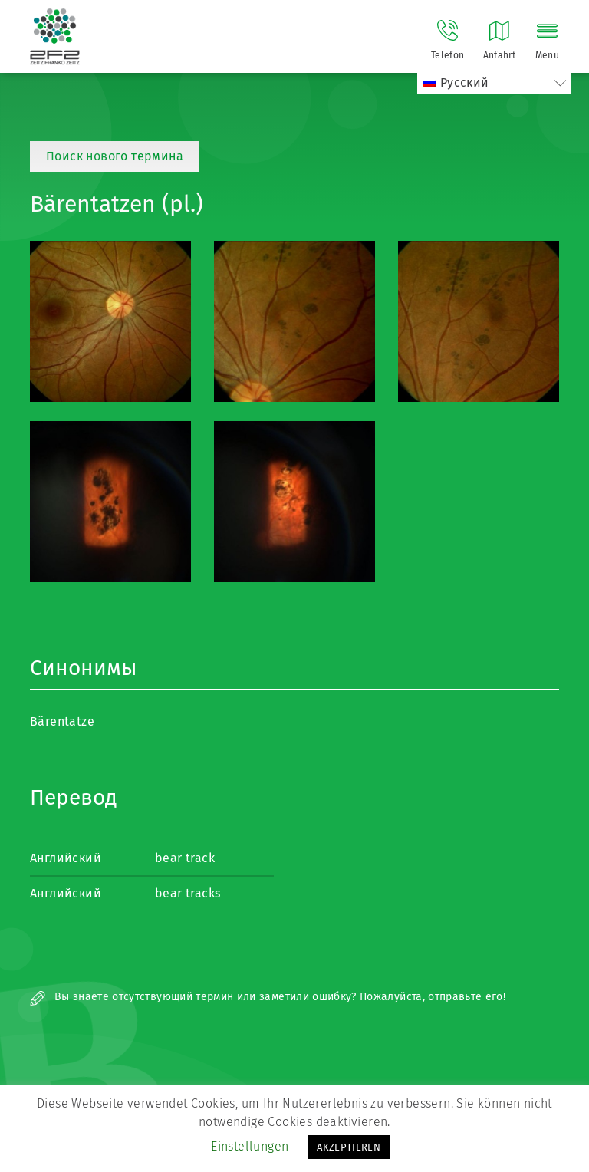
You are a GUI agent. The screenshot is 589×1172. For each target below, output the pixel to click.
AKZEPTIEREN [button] (348, 1147)
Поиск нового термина (114, 156)
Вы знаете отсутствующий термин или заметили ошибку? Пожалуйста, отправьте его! (267, 996)
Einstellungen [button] (249, 1146)
